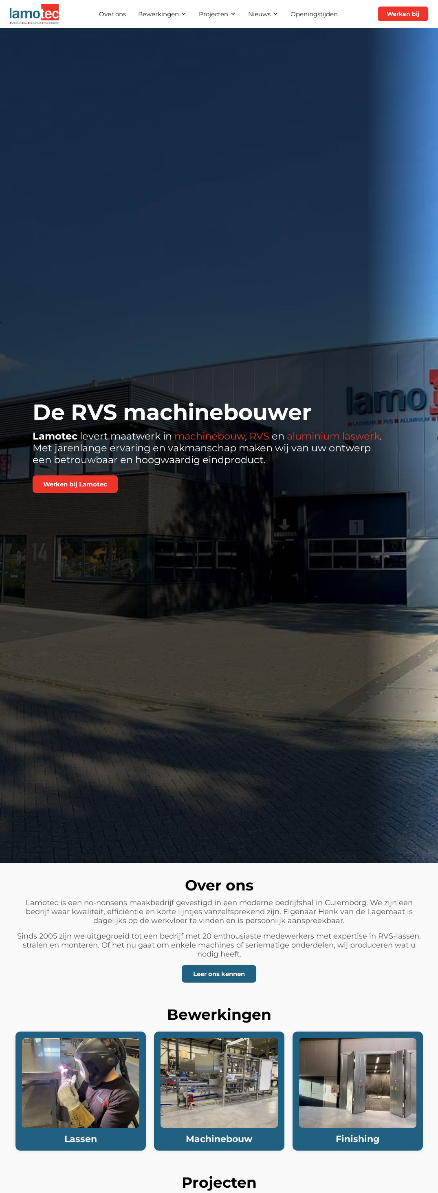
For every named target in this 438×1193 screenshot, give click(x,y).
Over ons (112, 14)
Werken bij (403, 14)
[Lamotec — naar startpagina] (34, 14)
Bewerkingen (162, 14)
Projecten (217, 14)
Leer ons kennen (219, 974)
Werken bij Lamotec (75, 484)
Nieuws (263, 14)
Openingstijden (314, 14)
